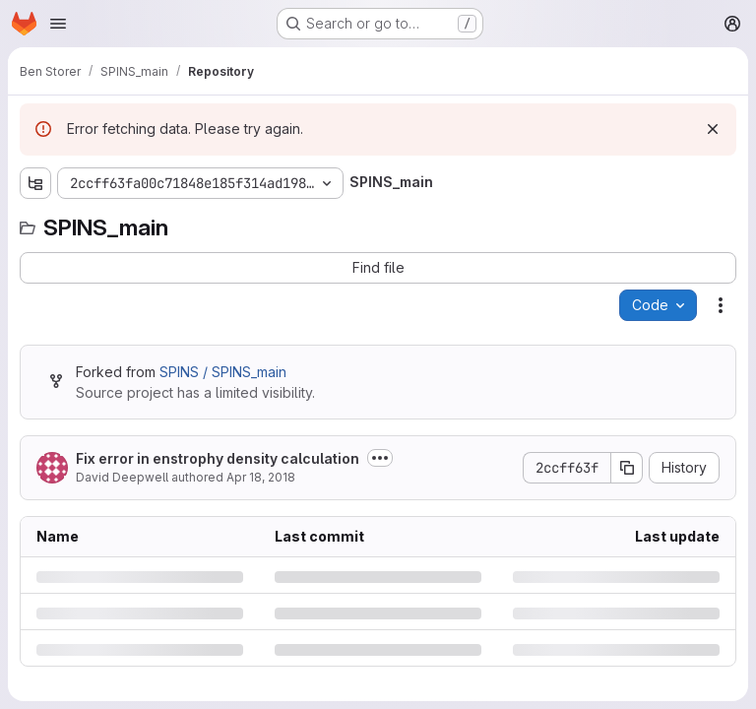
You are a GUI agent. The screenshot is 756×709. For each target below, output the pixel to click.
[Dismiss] (712, 129)
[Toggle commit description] (380, 458)
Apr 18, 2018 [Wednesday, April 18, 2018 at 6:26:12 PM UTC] (260, 477)
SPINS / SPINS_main (222, 371)
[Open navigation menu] (58, 23)
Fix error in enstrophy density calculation (217, 458)
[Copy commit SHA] (627, 467)
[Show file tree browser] (35, 183)
